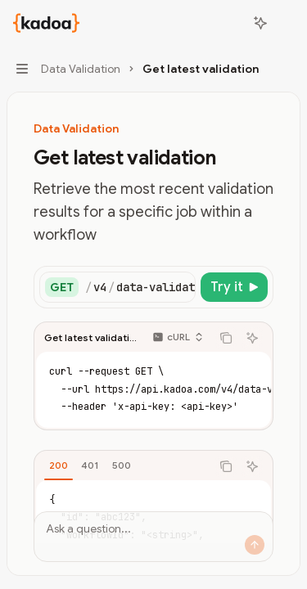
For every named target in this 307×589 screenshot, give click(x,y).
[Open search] (230, 23)
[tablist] (122, 466)
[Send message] (254, 545)
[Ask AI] (252, 337)
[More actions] (286, 22)
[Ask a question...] (153, 536)
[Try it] (234, 287)
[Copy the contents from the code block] (226, 337)
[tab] (58, 465)
